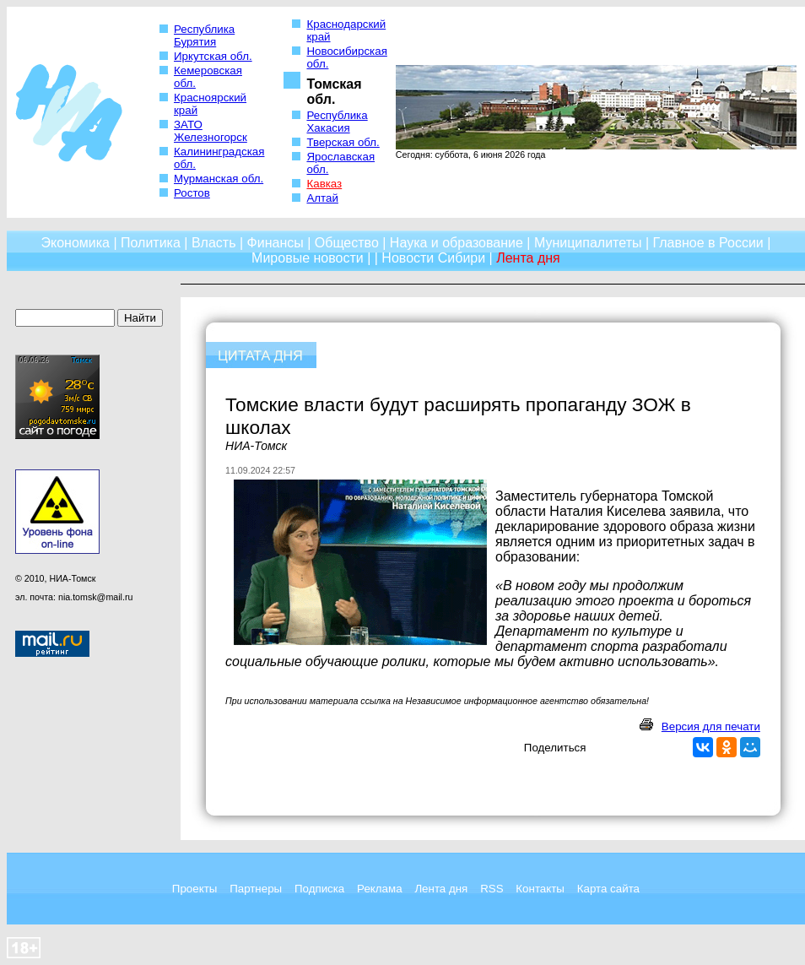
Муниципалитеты (588, 243)
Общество (347, 243)
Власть (214, 243)
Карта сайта (608, 888)
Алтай (322, 198)
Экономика (75, 243)
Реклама (379, 888)
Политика (151, 243)
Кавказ (324, 183)
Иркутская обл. (213, 56)
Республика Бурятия (204, 35)
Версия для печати (711, 726)
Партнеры (256, 888)
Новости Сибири (433, 258)
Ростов (192, 193)
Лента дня (440, 888)
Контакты (540, 888)
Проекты (194, 888)
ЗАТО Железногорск (210, 131)
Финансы (275, 243)
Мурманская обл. (218, 178)
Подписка (319, 888)
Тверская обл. (342, 142)
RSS (491, 888)
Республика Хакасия (336, 121)
